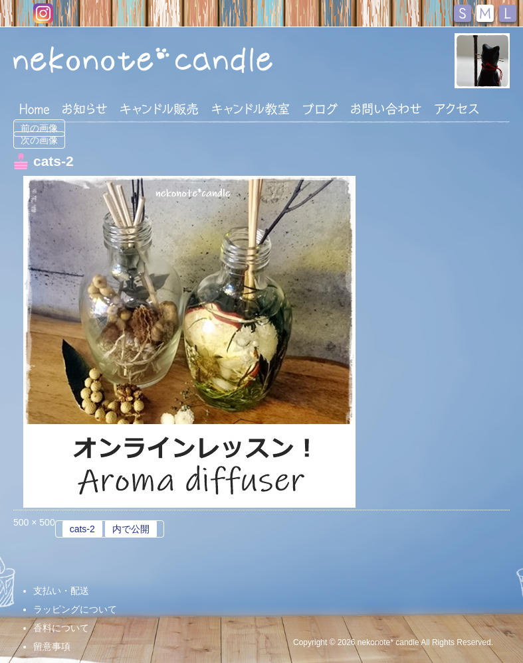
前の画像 (39, 128)
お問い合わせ (386, 109)
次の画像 (39, 140)
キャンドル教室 (250, 109)
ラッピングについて (75, 609)
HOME (34, 108)
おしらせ (84, 109)
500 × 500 (34, 522)
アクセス (456, 109)
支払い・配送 (61, 590)
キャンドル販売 (159, 109)
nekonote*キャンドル (144, 59)
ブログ (320, 109)
